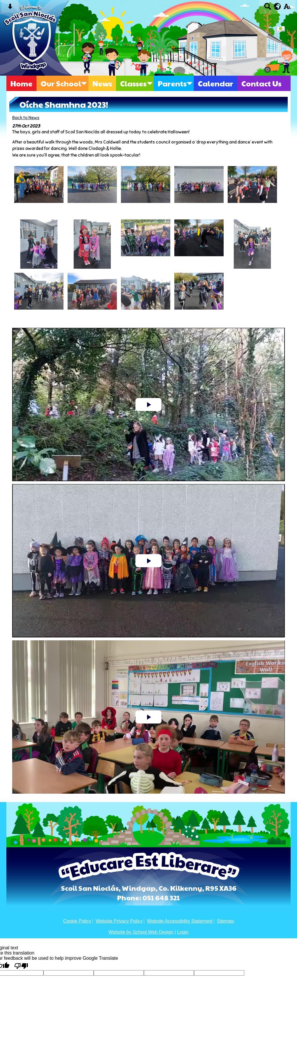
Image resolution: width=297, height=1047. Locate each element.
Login (183, 932)
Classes (133, 83)
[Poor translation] (21, 965)
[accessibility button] (287, 8)
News (102, 83)
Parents (172, 83)
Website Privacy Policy (119, 921)
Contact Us (261, 83)
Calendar (215, 83)
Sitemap (225, 921)
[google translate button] (277, 6)
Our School (61, 83)
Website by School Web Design (140, 932)
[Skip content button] (10, 8)
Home (21, 83)
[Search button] (267, 8)
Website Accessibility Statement (180, 921)
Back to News (25, 117)
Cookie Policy (77, 921)
